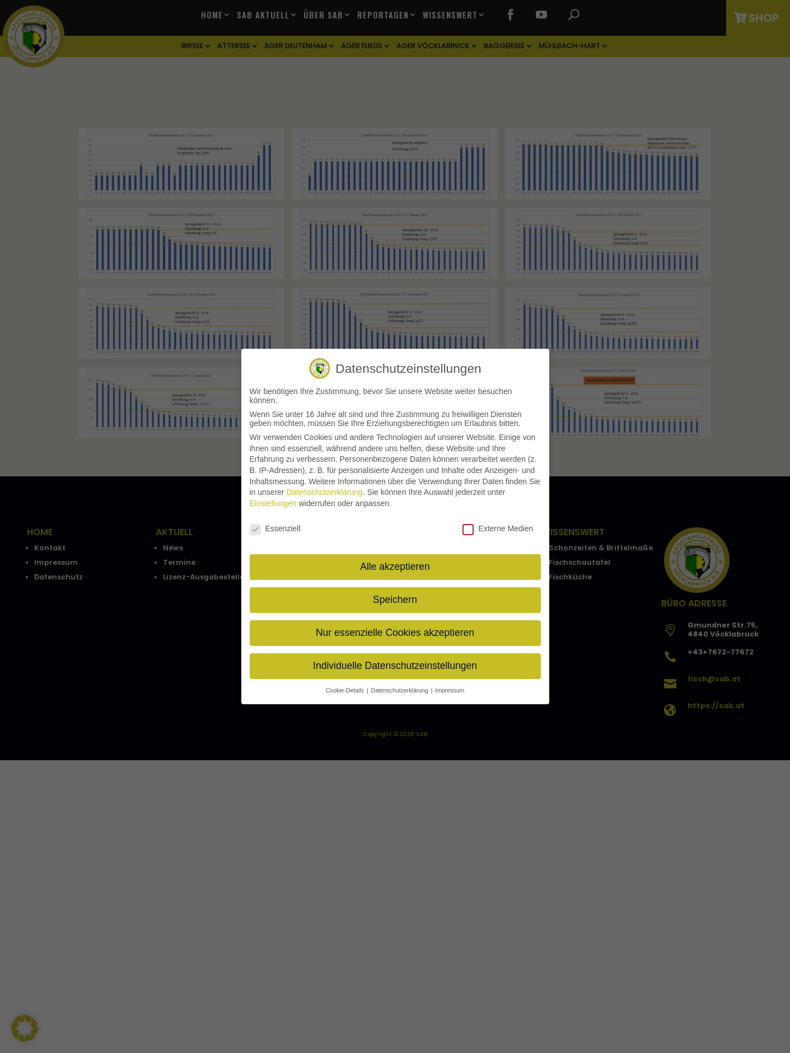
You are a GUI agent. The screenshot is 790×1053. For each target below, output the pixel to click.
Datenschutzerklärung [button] (400, 690)
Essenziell (275, 528)
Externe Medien (497, 528)
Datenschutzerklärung (325, 492)
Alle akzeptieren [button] (395, 566)
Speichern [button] (395, 599)
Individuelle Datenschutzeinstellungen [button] (395, 665)
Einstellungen (273, 503)
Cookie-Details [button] (346, 690)
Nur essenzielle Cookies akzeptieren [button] (395, 632)
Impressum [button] (449, 690)
